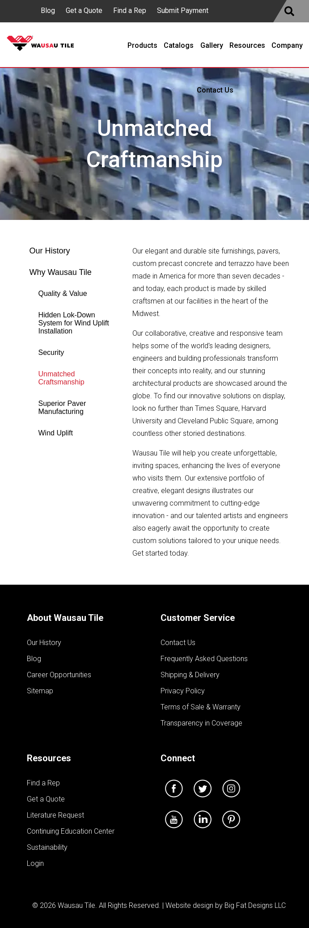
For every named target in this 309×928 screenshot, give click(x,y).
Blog (48, 10)
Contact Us (178, 642)
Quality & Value (62, 293)
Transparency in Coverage (201, 723)
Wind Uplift (55, 433)
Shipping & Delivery (190, 675)
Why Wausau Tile (61, 272)
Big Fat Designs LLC (255, 905)
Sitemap (40, 691)
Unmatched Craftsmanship (61, 378)
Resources (49, 758)
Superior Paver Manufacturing (62, 407)
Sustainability (47, 847)
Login (35, 863)
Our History (50, 250)
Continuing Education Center (70, 831)
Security (51, 352)
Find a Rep (129, 10)
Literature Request (55, 815)
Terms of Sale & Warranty (201, 707)
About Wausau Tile (65, 617)
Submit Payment (182, 10)
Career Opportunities (59, 675)
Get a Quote (84, 10)
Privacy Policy (183, 691)
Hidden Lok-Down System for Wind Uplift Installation (73, 323)
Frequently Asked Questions (204, 658)
